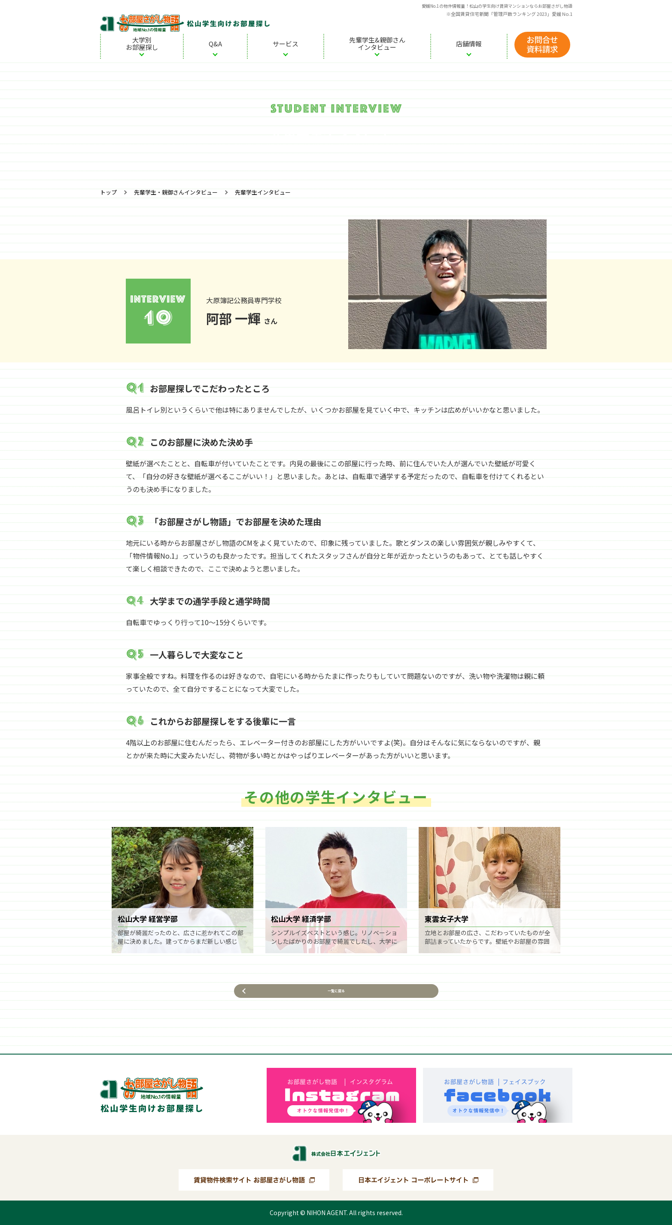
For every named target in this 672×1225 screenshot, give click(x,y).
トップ (108, 192)
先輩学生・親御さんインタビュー (176, 192)
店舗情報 (469, 43)
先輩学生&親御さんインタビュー (377, 43)
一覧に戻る (336, 999)
